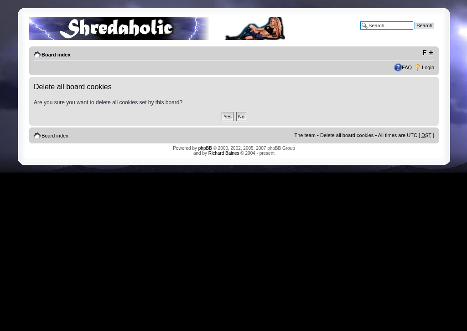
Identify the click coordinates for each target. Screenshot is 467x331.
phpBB (205, 148)
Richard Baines (223, 153)
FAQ (407, 67)
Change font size (427, 53)
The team (305, 135)
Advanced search (414, 32)
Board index (56, 54)
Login (428, 67)
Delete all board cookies (347, 135)
